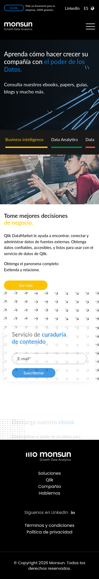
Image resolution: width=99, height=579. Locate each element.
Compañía (49, 486)
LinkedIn (72, 8)
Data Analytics (64, 139)
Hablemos (49, 493)
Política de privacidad (50, 532)
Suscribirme (33, 387)
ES (86, 8)
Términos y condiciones (49, 525)
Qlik (49, 480)
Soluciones (49, 473)
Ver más (25, 285)
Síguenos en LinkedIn (49, 512)
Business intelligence (24, 139)
